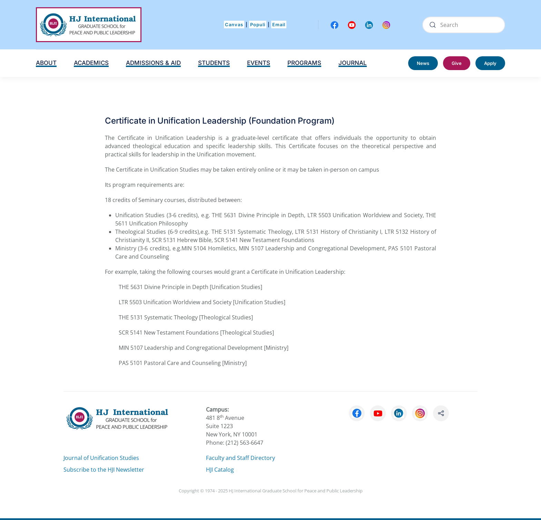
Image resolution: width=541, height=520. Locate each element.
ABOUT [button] (46, 62)
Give (457, 63)
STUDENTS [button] (214, 62)
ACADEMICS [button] (91, 62)
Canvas (234, 24)
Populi (257, 24)
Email (278, 24)
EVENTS (258, 62)
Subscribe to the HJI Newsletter (103, 469)
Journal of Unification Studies (101, 458)
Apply (490, 63)
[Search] (463, 25)
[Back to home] (88, 24)
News (423, 63)
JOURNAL (352, 62)
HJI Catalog (220, 469)
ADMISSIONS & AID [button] (153, 62)
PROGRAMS (304, 62)
